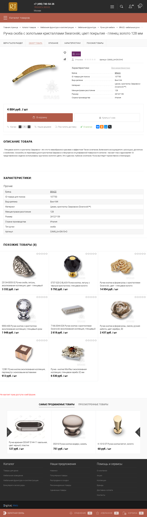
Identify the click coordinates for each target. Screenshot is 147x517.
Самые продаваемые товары (57, 403)
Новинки (53, 470)
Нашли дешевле (42, 126)
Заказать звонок (42, 7)
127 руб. (16, 448)
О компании (102, 470)
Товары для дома (10, 470)
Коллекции (101, 479)
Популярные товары (58, 475)
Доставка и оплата (105, 489)
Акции (99, 475)
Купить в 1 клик (107, 117)
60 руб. (104, 448)
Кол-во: (13, 126)
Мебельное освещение (13, 475)
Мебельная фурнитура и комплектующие (20, 479)
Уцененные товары (58, 489)
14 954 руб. (122, 289)
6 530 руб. (73, 376)
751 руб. (60, 448)
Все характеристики (120, 68)
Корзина (133, 513)
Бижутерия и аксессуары (14, 484)
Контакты (101, 494)
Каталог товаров (19, 17)
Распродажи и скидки (59, 479)
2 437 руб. (122, 333)
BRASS (118, 73)
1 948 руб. (24, 333)
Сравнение (80, 513)
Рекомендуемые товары (60, 484)
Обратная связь (13, 513)
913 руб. (24, 376)
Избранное (107, 513)
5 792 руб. (73, 289)
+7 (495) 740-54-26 (44, 3)
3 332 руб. (24, 289)
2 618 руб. (73, 333)
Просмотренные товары (93, 403)
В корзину (40, 117)
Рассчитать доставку (65, 126)
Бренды (100, 484)
